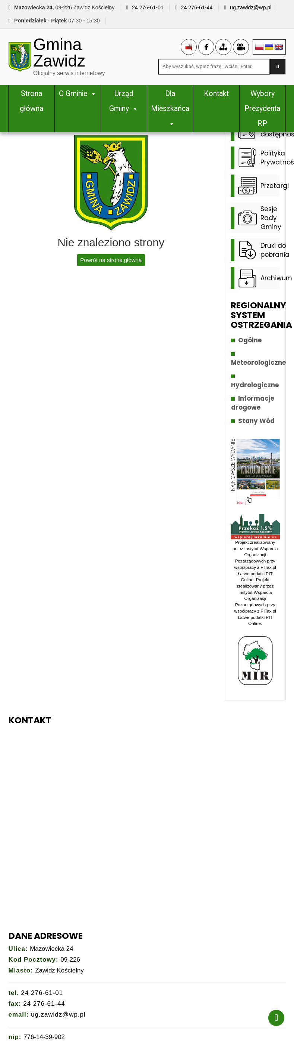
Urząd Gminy (124, 101)
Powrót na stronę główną (111, 260)
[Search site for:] (214, 67)
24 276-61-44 (196, 7)
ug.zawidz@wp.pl (250, 7)
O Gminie (78, 93)
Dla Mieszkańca (170, 108)
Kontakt (216, 93)
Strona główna (31, 101)
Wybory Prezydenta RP (262, 108)
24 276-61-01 (148, 7)
